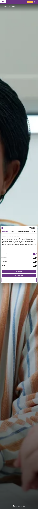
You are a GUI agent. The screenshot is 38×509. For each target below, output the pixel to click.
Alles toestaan (19, 271)
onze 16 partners (9, 238)
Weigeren (19, 279)
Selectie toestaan (19, 275)
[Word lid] (30, 2)
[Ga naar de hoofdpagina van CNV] (3, 1)
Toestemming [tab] (4, 231)
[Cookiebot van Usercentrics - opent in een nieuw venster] (31, 228)
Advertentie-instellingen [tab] (23, 231)
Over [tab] (33, 231)
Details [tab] (12, 231)
